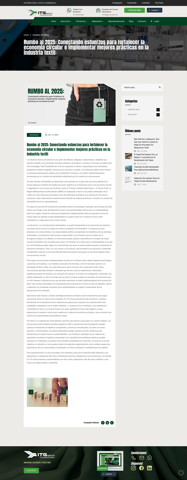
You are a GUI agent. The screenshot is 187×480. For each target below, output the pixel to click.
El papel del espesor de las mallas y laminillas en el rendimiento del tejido (146, 157)
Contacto (142, 21)
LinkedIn (146, 3)
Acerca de (65, 21)
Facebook (132, 3)
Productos (81, 21)
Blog (131, 21)
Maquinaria (97, 21)
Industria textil (144, 109)
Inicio (53, 21)
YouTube (159, 3)
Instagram (117, 3)
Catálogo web (134, 10)
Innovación (144, 114)
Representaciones (116, 21)
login (155, 21)
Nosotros (31, 471)
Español (153, 10)
